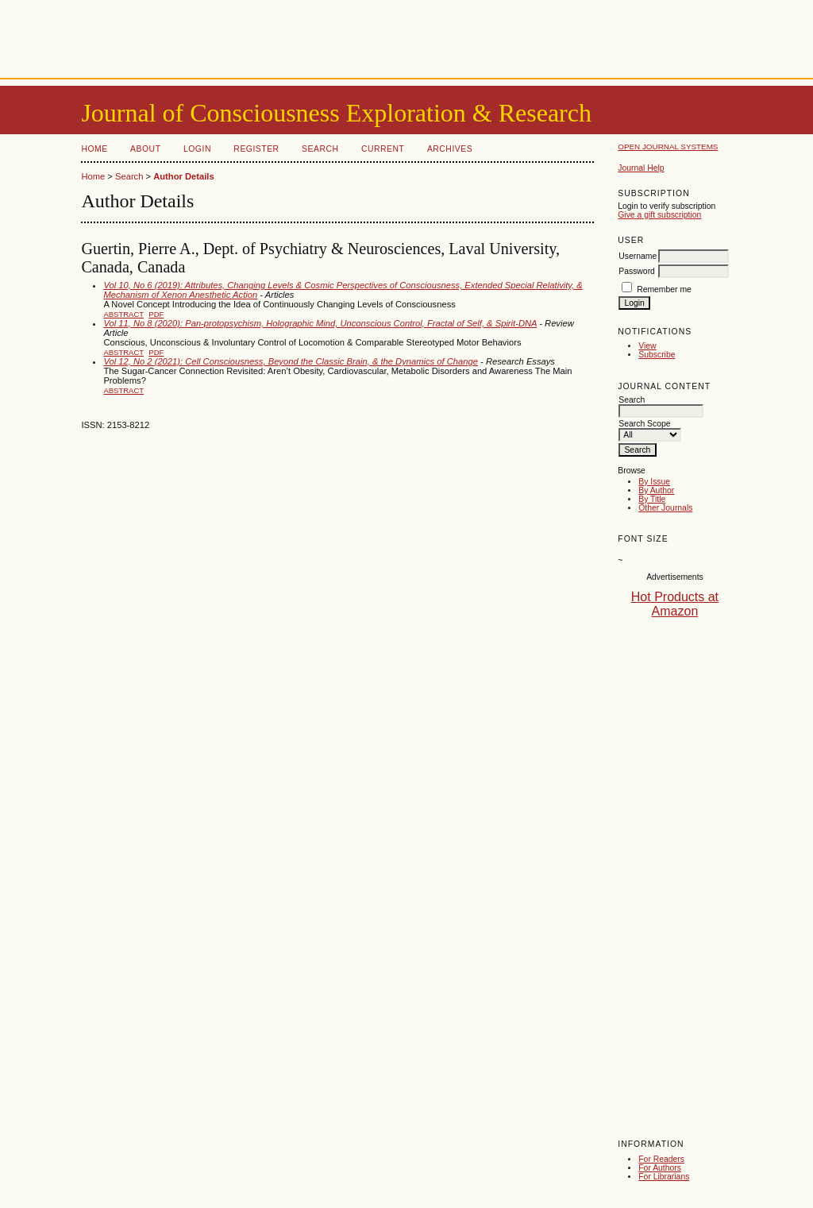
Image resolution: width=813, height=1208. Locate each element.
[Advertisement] (406, 35)
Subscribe (656, 354)
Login (197, 149)
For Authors (659, 1168)
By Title (651, 499)
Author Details (183, 176)
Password (636, 271)
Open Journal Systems (668, 146)
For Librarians (663, 1176)
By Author (656, 490)
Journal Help (641, 168)
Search (320, 149)
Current (382, 149)
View (647, 346)
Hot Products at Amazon (675, 604)
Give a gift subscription (659, 214)
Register (256, 149)
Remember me (664, 289)
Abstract (123, 314)
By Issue (654, 481)
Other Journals (665, 508)
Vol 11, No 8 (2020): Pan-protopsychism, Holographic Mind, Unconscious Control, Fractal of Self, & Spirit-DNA (320, 323)
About (145, 149)
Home (94, 149)
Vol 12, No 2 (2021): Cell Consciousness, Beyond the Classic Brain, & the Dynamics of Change (290, 361)
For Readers (661, 1159)
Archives (449, 149)
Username (637, 256)
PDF (156, 314)
